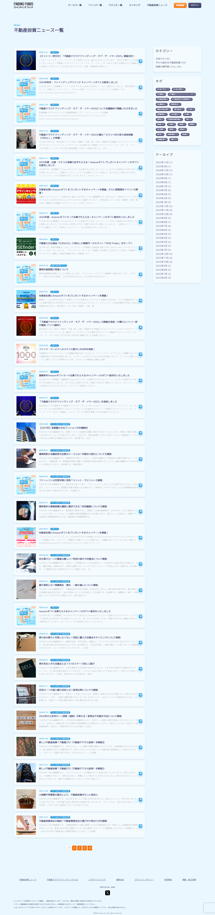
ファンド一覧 (95, 5)
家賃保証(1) (162, 114)
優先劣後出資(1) (164, 109)
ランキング (134, 5)
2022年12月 (162, 254)
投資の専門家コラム (166, 66)
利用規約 (168, 879)
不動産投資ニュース (157, 5)
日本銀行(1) (176, 114)
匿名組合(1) (179, 109)
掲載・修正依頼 (189, 879)
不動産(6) (161, 94)
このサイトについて (97, 879)
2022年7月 (161, 274)
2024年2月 (161, 198)
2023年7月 (161, 226)
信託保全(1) (176, 104)
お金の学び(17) (163, 89)
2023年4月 (161, 238)
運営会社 (120, 879)
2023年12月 (162, 206)
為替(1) (182, 124)
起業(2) (186, 134)
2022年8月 (161, 269)
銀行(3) (174, 139)
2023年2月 (161, 246)
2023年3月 (161, 242)
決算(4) (172, 124)
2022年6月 (161, 277)
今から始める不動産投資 (168, 62)
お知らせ (160, 58)
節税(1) (172, 129)
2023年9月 (161, 218)
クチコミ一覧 (115, 5)
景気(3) (160, 119)
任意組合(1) (162, 104)
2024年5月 (161, 190)
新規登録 (180, 5)
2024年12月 (162, 170)
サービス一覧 (75, 5)
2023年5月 (161, 234)
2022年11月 (162, 257)
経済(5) (183, 129)
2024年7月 (161, 186)
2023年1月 (161, 250)
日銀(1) (188, 114)
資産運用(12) (173, 134)
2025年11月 (162, 162)
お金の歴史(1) (179, 89)
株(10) (189, 119)
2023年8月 (161, 222)
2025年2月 (161, 166)
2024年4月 (161, 194)
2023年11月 (162, 210)
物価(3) (193, 124)
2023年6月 (161, 230)
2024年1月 (161, 202)
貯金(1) (160, 134)
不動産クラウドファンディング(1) (182, 94)
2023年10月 (162, 214)
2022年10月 (162, 262)
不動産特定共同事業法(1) (182, 99)
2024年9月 (161, 178)
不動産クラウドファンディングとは (62, 879)
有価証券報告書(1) (175, 119)
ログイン (195, 5)
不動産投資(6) (163, 99)
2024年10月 (162, 174)
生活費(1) (161, 129)
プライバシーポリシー (144, 879)
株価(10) (161, 124)
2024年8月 (161, 182)
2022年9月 (161, 265)
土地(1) (191, 109)
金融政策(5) (162, 139)
